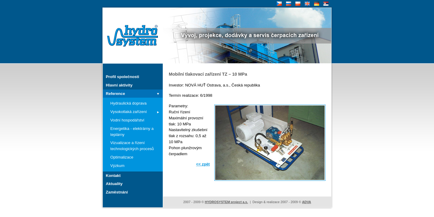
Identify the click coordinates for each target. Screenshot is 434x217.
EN (307, 3)
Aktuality (114, 183)
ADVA (306, 202)
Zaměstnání (117, 192)
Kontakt (113, 175)
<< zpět (203, 164)
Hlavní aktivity (119, 85)
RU (288, 3)
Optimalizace (121, 157)
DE (316, 3)
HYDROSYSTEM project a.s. (226, 202)
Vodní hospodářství (127, 120)
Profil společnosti (122, 76)
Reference (115, 93)
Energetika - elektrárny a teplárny (132, 131)
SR (325, 3)
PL (297, 3)
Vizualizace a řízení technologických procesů (132, 145)
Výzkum (117, 165)
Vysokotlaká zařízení (128, 111)
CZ (279, 3)
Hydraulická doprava (128, 103)
